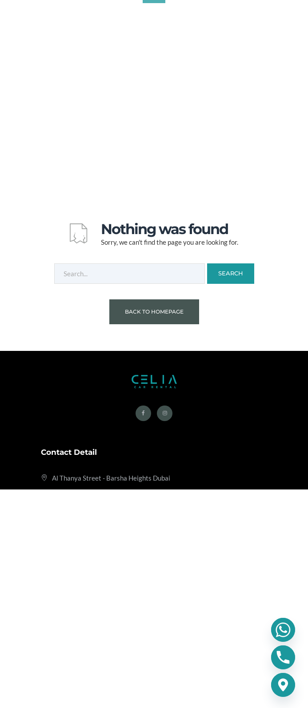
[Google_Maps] (283, 685)
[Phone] (283, 657)
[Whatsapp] (283, 630)
